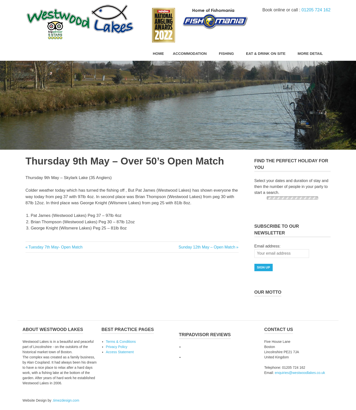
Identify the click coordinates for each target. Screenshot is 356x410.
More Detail (313, 53)
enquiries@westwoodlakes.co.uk (300, 373)
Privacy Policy (116, 347)
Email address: (267, 246)
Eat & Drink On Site (268, 53)
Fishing (229, 53)
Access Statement (120, 352)
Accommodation (192, 53)
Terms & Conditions (121, 342)
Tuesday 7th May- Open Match (55, 247)
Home (158, 53)
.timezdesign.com (65, 400)
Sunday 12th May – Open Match (206, 247)
